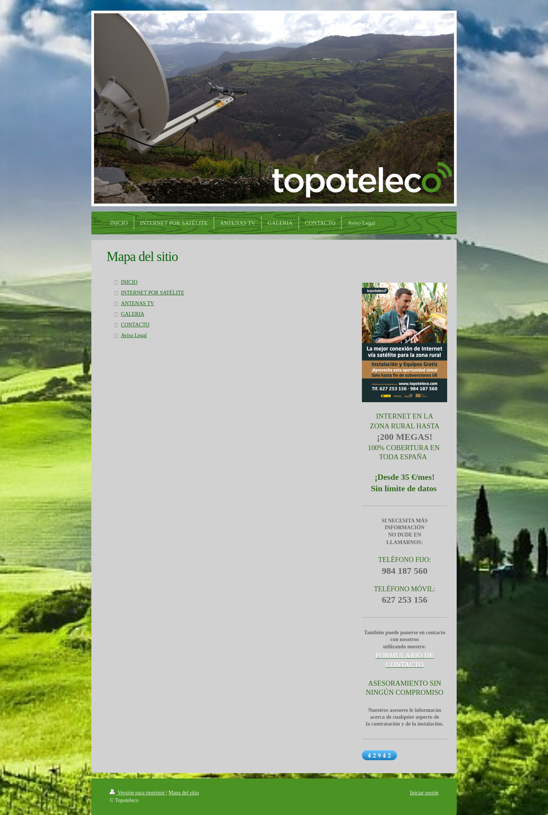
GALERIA (132, 314)
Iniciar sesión (424, 793)
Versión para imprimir (138, 793)
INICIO (129, 282)
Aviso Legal (134, 335)
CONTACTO (135, 325)
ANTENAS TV (137, 303)
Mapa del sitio (184, 793)
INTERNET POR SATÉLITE (152, 293)
